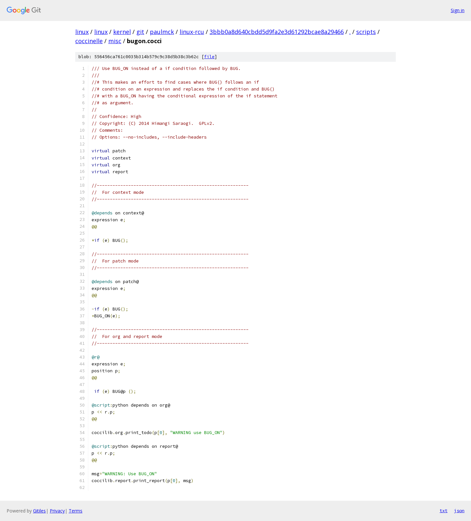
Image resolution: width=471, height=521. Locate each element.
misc (114, 41)
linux (82, 32)
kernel (122, 32)
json (459, 510)
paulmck (162, 32)
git (140, 32)
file (209, 56)
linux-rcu (192, 32)
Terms (75, 511)
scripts (366, 32)
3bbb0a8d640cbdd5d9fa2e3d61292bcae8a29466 (277, 32)
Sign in (457, 10)
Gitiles (39, 511)
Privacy (57, 511)
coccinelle (89, 41)
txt (443, 510)
